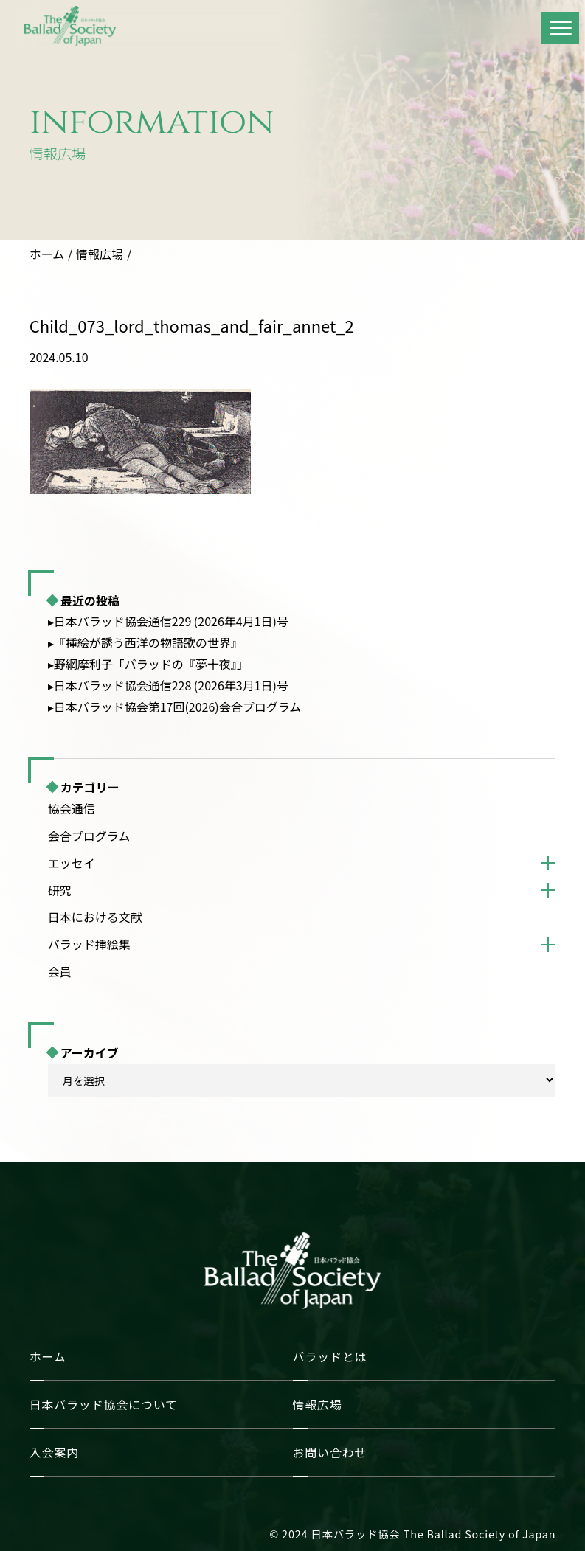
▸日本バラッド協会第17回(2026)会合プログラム (175, 706)
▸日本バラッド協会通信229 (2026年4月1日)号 (168, 621)
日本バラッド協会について (104, 1404)
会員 (60, 971)
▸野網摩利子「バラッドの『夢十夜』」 (148, 664)
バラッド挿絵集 (89, 944)
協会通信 (71, 808)
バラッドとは (330, 1356)
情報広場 (99, 254)
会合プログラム (89, 835)
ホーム (47, 254)
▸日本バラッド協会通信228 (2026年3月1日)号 (168, 685)
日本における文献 (95, 917)
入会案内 (54, 1452)
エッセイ (71, 863)
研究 (60, 890)
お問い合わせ (330, 1452)
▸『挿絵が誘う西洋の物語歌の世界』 (145, 642)
